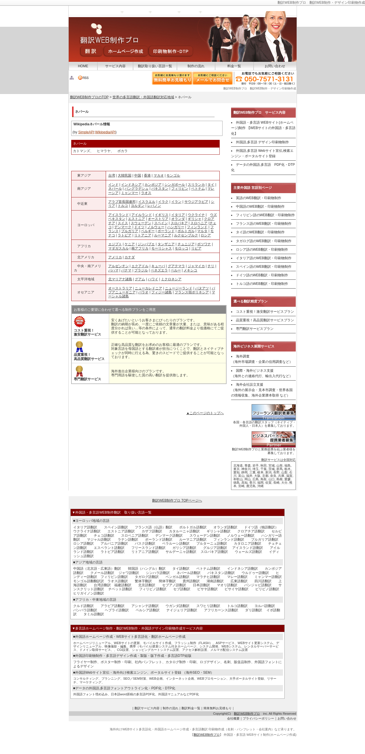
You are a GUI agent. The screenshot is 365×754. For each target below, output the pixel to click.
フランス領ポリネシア (192, 292)
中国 (137, 175)
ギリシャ (194, 219)
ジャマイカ (196, 266)
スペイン (161, 223)
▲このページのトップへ (205, 413)
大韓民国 (124, 175)
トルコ (123, 206)
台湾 (111, 175)
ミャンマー (129, 193)
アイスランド (118, 215)
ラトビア (124, 235)
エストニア (136, 219)
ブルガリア (129, 231)
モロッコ (181, 248)
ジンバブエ (146, 244)
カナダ (130, 257)
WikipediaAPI (105, 132)
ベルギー (148, 231)
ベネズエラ (159, 270)
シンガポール (174, 185)
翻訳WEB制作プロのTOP (89, 97)
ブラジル (141, 270)
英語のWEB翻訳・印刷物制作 (258, 198)
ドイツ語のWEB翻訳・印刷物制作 (262, 275)
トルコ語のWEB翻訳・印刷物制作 (262, 284)
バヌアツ (202, 288)
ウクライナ (196, 215)
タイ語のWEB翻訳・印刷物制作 (260, 232)
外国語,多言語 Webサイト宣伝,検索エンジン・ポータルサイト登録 (262, 153)
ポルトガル (186, 231)
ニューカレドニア (148, 288)
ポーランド (166, 231)
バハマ (113, 270)
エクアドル (139, 266)
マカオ (159, 175)
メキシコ (190, 270)
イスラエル (146, 202)
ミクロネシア (171, 279)
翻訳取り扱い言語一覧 (155, 66)
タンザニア (166, 244)
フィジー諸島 (161, 292)
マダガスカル (118, 248)
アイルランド (141, 215)
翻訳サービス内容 (147, 708)
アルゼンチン (118, 266)
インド (113, 185)
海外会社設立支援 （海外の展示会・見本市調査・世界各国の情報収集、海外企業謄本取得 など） (262, 390)
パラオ (143, 292)
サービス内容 (115, 66)
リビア (196, 248)
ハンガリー (175, 227)
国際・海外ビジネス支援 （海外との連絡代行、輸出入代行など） (262, 373)
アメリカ (115, 257)
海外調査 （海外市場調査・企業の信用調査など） (262, 359)
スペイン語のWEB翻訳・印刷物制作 (263, 267)
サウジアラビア (196, 202)
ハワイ (153, 279)
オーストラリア (120, 288)
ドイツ (139, 227)
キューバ (158, 266)
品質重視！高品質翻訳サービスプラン (265, 320)
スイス (123, 223)
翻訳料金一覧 (191, 708)
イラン (176, 202)
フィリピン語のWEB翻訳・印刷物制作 (265, 215)
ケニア (130, 244)
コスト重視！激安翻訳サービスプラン (265, 312)
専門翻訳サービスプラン (255, 329)
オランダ (178, 219)
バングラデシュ (136, 189)
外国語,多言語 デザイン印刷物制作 (262, 142)
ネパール (115, 189)
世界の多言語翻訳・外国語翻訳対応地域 (143, 97)
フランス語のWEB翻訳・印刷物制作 (263, 224)
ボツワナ (204, 244)
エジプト (115, 244)
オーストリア (158, 219)
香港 (147, 175)
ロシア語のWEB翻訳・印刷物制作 (262, 250)
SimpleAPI (86, 132)
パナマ (126, 270)
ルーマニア (162, 235)
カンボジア (153, 185)
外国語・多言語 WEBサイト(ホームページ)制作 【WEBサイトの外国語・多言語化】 (263, 127)
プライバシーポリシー (258, 718)
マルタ (202, 231)
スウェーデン (141, 223)
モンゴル (173, 175)
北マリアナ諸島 (120, 279)
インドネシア (131, 185)
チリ (210, 266)
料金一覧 (234, 66)
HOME (83, 66)
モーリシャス (161, 248)
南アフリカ (139, 248)
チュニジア (186, 244)
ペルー (176, 270)
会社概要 (233, 718)
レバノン (154, 206)
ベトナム (198, 189)
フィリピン (179, 189)
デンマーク (122, 227)
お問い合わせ (275, 66)
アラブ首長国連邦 (122, 202)
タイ (210, 185)
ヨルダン (137, 206)
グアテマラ (176, 266)
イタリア (178, 215)
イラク (163, 202)
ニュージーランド (178, 288)
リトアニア (142, 235)
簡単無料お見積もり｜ (219, 708)
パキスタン (159, 189)
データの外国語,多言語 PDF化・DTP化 (263, 167)
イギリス (161, 215)
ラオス (146, 193)
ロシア (206, 235)
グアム (140, 279)
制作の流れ (196, 66)
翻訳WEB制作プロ (247, 713)
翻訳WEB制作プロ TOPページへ (177, 500)
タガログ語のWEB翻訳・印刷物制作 (263, 241)
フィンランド (197, 227)
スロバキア (179, 223)
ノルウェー (155, 227)
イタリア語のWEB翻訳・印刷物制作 (263, 258)
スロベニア (198, 223)
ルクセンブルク (186, 235)
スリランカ (196, 185)
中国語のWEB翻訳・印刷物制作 (260, 207)
